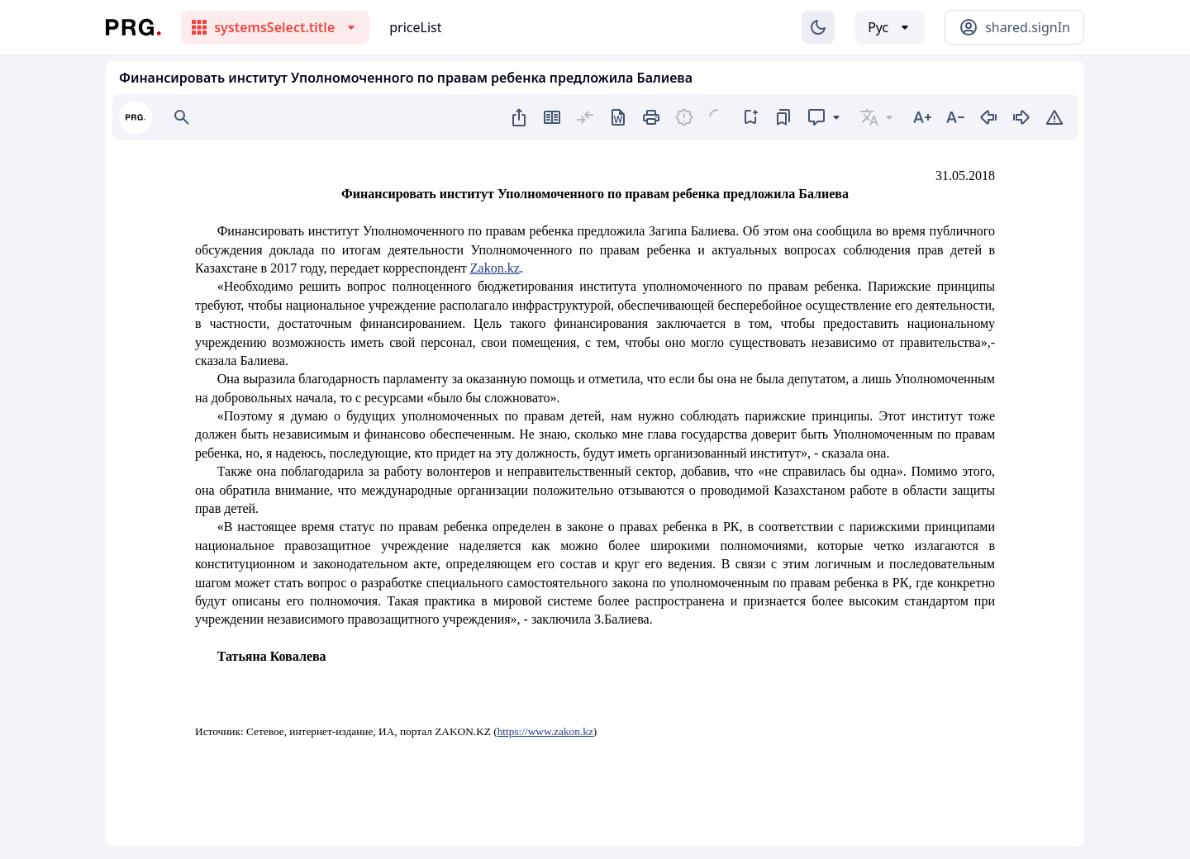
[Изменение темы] (818, 27)
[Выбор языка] (889, 27)
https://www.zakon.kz (545, 731)
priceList (415, 27)
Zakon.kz (495, 268)
